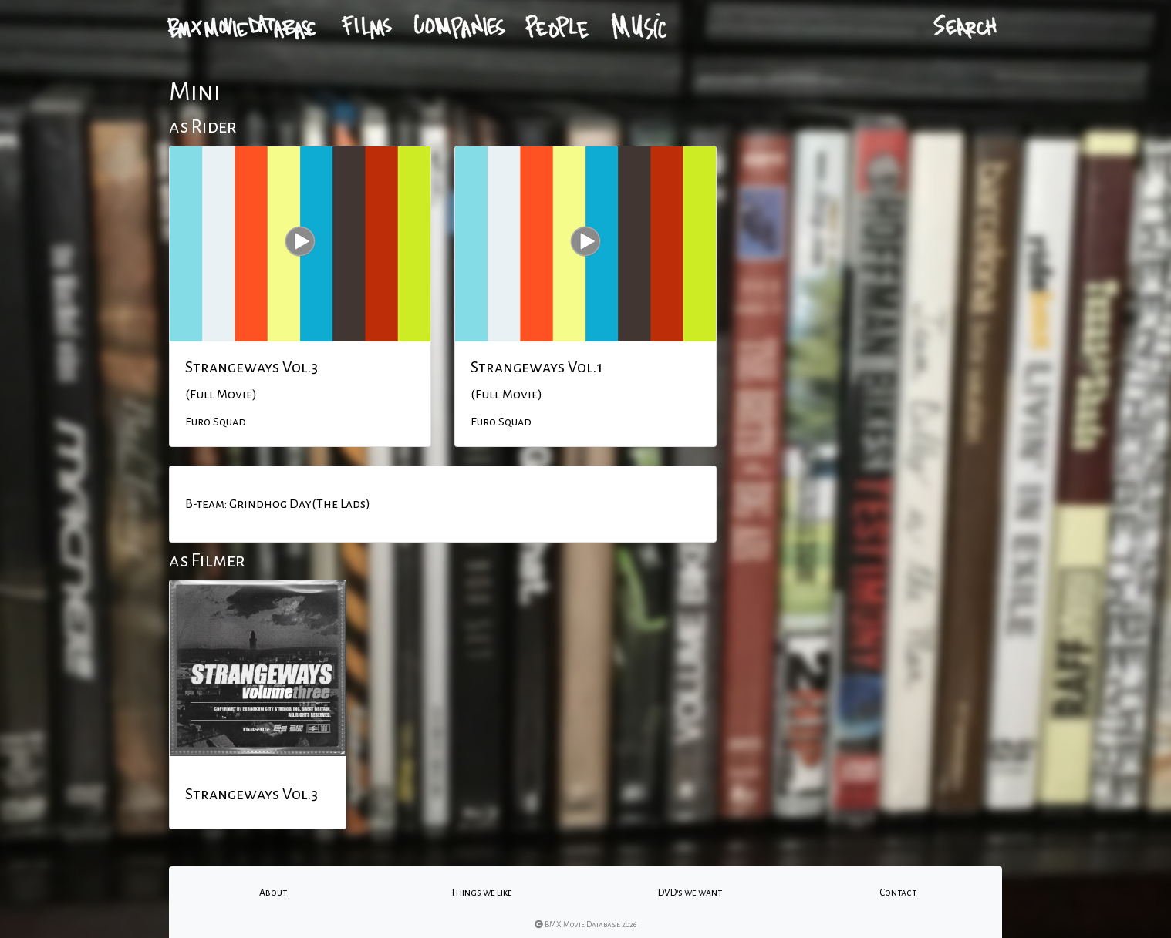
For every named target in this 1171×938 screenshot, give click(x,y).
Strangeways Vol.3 (251, 366)
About (273, 892)
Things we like (481, 892)
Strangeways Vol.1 (536, 366)
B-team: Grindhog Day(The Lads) (277, 504)
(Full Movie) (221, 395)
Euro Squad (215, 421)
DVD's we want (690, 892)
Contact (897, 892)
